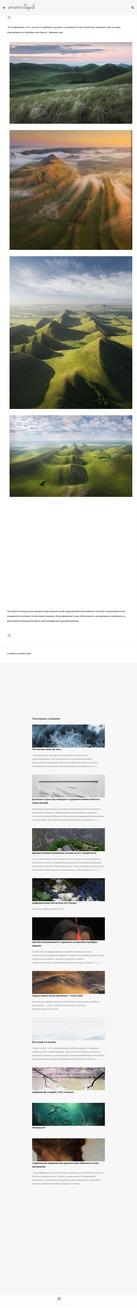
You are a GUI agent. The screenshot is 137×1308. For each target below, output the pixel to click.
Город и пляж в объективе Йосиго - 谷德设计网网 (57, 996)
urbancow (79, 1304)
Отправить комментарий (19, 653)
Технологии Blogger (68, 1299)
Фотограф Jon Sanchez (44, 1042)
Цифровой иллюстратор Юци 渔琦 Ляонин (54, 903)
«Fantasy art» (39, 1127)
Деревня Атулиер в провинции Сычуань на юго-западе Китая (64, 853)
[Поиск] (133, 7)
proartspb (21, 7)
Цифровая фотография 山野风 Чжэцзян (52, 1092)
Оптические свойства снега (46, 749)
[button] (9, 18)
